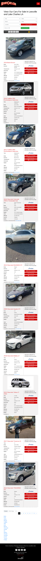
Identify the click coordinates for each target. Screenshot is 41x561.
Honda (5, 529)
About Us (26, 545)
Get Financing (31, 70)
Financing (16, 545)
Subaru (5, 532)
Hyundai (5, 535)
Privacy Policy (20, 554)
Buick (5, 516)
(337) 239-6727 (17, 80)
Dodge (5, 539)
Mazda (5, 520)
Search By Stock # (25, 27)
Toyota (5, 538)
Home (6, 545)
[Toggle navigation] (38, 3)
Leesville (31, 545)
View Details (31, 72)
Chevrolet (6, 528)
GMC (5, 523)
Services (21, 545)
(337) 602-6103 (18, 220)
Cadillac (5, 522)
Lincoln (5, 536)
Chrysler (5, 533)
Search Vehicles (28, 24)
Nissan (5, 526)
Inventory (11, 545)
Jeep (5, 525)
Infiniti (5, 519)
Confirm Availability (31, 68)
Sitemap (23, 547)
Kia (4, 531)
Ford (5, 517)
